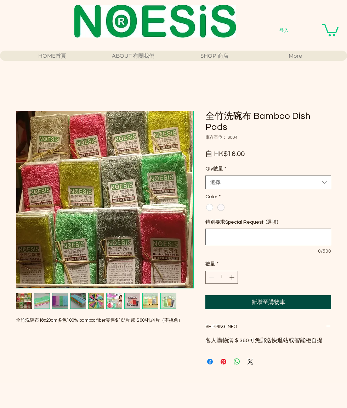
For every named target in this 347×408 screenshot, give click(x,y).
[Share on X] (250, 361)
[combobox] (268, 182)
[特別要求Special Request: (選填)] (268, 237)
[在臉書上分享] (210, 361)
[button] (330, 29)
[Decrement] (210, 277)
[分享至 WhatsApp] (237, 361)
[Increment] (232, 277)
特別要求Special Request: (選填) (241, 222)
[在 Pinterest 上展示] (223, 361)
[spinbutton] (221, 277)
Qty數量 (215, 168)
